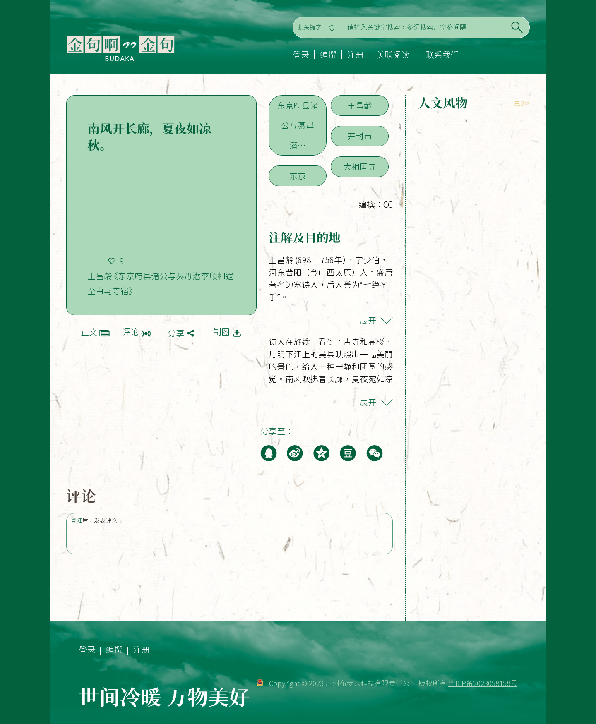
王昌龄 (359, 105)
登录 (301, 54)
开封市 (359, 136)
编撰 (328, 54)
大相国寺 (359, 167)
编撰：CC (375, 204)
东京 (297, 176)
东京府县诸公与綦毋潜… (297, 125)
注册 (355, 54)
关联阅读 (392, 54)
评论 (130, 332)
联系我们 (442, 54)
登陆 (76, 520)
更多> (522, 103)
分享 (176, 333)
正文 (89, 332)
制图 (221, 332)
